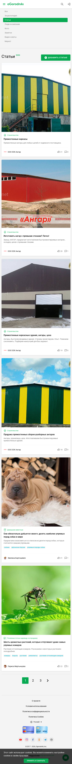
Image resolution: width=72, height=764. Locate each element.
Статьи (8, 20)
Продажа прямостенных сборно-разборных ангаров (29, 434)
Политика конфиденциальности (36, 711)
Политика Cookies (36, 717)
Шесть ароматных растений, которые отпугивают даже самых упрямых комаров (34, 643)
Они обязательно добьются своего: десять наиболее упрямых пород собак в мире (34, 535)
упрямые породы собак (36, 547)
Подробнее (34, 755)
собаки (6, 547)
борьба (15, 656)
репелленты (33, 656)
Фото (7, 28)
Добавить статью (57, 58)
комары (7, 656)
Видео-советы (11, 37)
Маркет (8, 41)
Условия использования (36, 706)
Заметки (8, 33)
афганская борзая (18, 547)
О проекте (36, 701)
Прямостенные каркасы (15, 139)
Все (6, 11)
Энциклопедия (11, 16)
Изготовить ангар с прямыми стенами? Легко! (26, 236)
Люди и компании (12, 24)
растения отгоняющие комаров (51, 656)
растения (23, 656)
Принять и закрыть (36, 761)
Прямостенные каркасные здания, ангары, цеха (27, 335)
